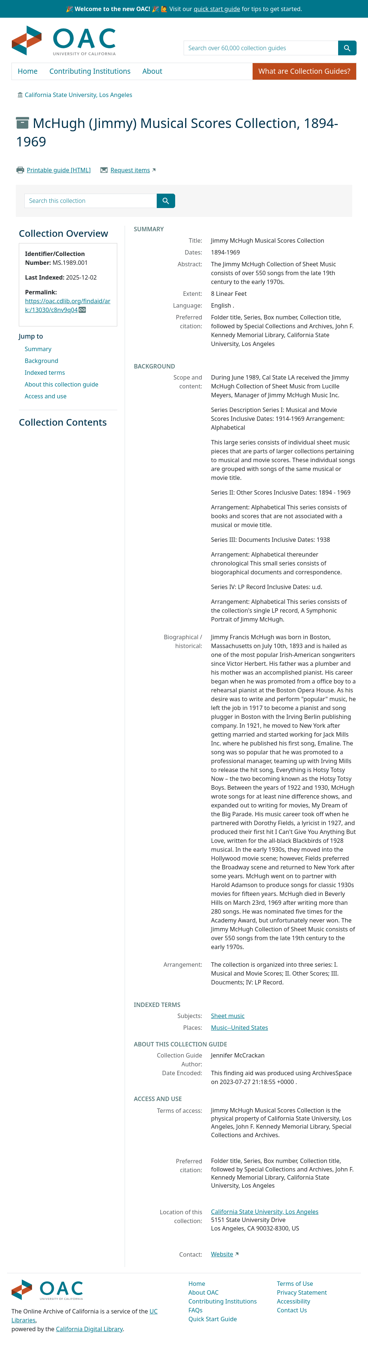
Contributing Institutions (90, 71)
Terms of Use (295, 1284)
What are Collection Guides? (304, 71)
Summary (38, 349)
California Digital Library (89, 1329)
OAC (64, 41)
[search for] (261, 48)
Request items (130, 170)
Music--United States (239, 1028)
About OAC (203, 1292)
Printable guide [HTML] (59, 170)
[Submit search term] (347, 48)
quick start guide (217, 9)
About (152, 71)
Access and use (46, 396)
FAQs (195, 1310)
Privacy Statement (302, 1292)
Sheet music (227, 1016)
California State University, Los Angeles (78, 95)
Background (41, 361)
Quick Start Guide (212, 1319)
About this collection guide (61, 384)
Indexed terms (45, 372)
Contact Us (292, 1310)
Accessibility (293, 1301)
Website (222, 1254)
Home (28, 71)
